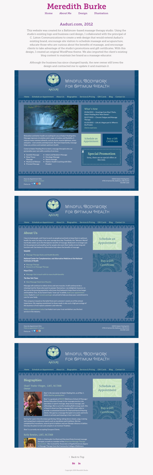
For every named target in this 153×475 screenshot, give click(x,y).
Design (82, 13)
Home (49, 13)
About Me (65, 13)
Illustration (101, 13)
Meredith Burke (76, 6)
